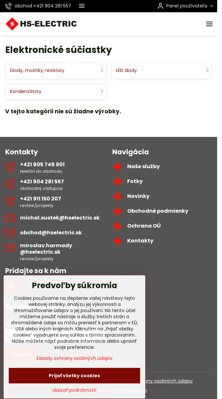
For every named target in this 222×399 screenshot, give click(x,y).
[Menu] (209, 23)
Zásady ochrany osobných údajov (155, 381)
